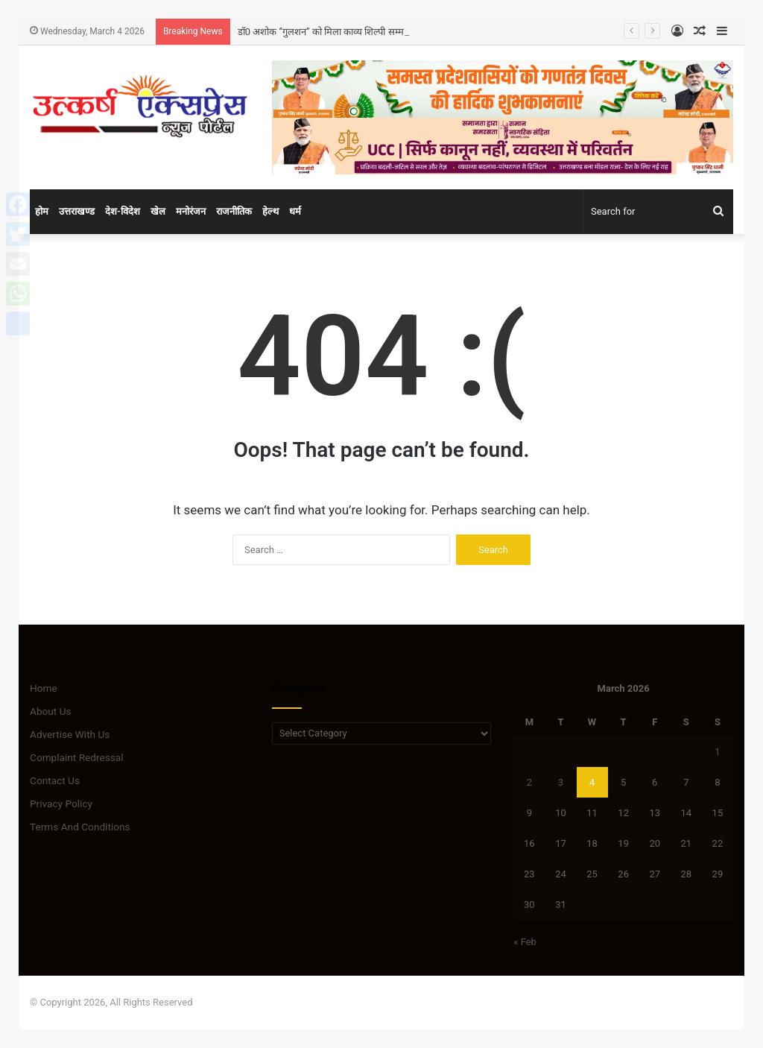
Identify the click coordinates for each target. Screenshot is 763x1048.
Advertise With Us (70, 734)
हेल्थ (270, 211)
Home (43, 688)
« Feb (524, 941)
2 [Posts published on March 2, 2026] (529, 782)
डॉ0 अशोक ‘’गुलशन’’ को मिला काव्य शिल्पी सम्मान (326, 31)
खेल (158, 211)
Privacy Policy (61, 803)
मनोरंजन (191, 211)
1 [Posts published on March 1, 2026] (717, 751)
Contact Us (55, 780)
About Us (51, 711)
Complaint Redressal (77, 757)
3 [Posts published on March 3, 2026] (560, 782)
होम (41, 211)
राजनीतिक (234, 211)
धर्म (295, 211)
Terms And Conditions (80, 827)
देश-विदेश (122, 211)
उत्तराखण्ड (77, 211)
